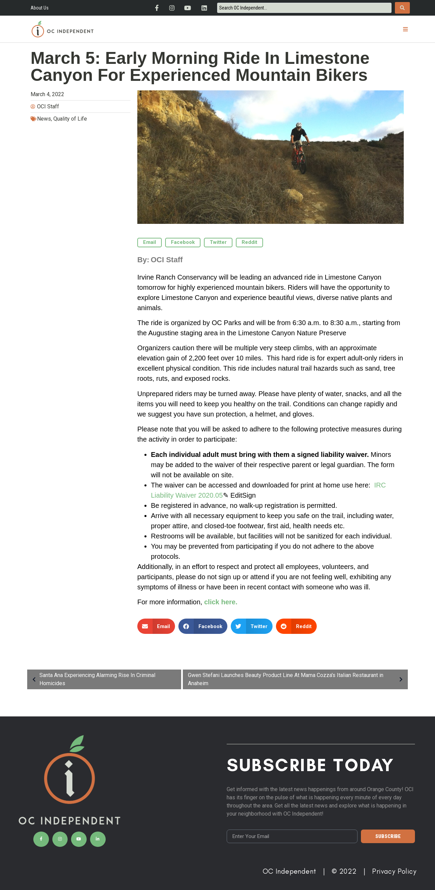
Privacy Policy (394, 871)
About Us (40, 8)
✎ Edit (232, 495)
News (44, 118)
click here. (221, 602)
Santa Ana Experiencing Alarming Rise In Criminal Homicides (92, 679)
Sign (249, 495)
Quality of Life (70, 118)
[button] (405, 29)
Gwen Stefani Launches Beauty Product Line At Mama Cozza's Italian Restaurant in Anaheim (297, 679)
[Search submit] (402, 8)
